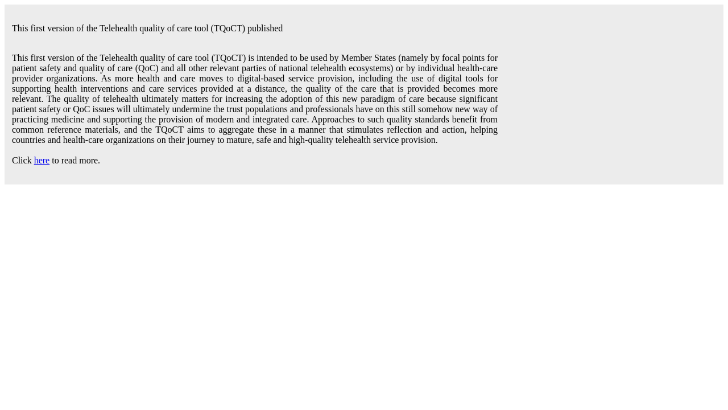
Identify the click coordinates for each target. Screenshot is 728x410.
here (42, 160)
